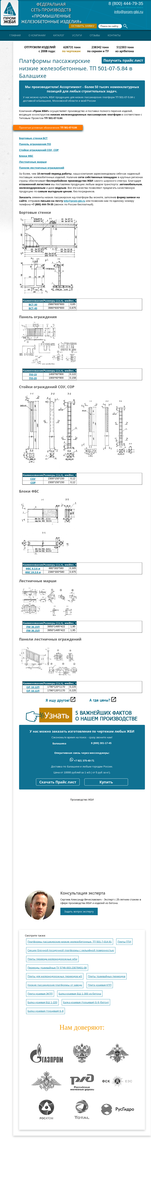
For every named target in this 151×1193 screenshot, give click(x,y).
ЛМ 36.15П (33, 626)
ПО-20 (33, 378)
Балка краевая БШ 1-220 (42, 1002)
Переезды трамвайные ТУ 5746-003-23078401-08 (57, 967)
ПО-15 (33, 374)
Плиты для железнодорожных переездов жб (55, 976)
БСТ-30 (33, 304)
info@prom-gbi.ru (128, 12)
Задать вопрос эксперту (79, 911)
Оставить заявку (82, 25)
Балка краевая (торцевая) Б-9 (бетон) (86, 1002)
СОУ (33, 478)
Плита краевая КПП (99, 985)
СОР (33, 482)
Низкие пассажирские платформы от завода (55, 985)
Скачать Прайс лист (57, 782)
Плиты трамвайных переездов (106, 976)
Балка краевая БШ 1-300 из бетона (80, 993)
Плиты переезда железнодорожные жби (52, 959)
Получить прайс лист (123, 60)
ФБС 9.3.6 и (33, 568)
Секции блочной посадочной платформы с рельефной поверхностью (71, 950)
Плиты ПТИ (124, 941)
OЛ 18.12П (32, 687)
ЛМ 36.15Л (33, 630)
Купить (106, 782)
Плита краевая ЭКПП (40, 993)
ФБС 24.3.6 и (33, 572)
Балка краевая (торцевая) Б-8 (46, 1011)
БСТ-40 (33, 308)
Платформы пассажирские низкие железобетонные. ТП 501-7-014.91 (70, 941)
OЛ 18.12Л (32, 690)
